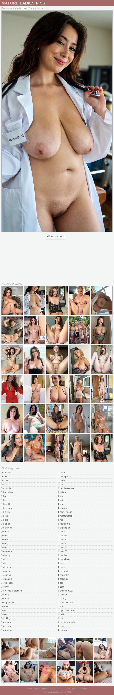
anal (4, 476)
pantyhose (64, 559)
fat (3, 610)
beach (5, 500)
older (61, 532)
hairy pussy (64, 476)
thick (61, 614)
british (5, 535)
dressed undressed (11, 591)
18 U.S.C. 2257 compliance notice (72, 689)
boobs (5, 532)
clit (3, 563)
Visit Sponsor (55, 236)
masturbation (65, 516)
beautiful (6, 504)
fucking (5, 618)
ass (4, 484)
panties (62, 555)
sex (60, 583)
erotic (5, 598)
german (6, 622)
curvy (5, 587)
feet (4, 614)
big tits (5, 512)
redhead (63, 571)
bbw (4, 496)
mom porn (64, 524)
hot (60, 484)
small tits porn (65, 602)
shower (62, 595)
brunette (6, 539)
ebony (5, 595)
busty (5, 543)
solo (61, 606)
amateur (6, 472)
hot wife (62, 630)
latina (61, 500)
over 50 (62, 547)
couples (6, 575)
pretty (61, 563)
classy (5, 559)
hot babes (7, 492)
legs (61, 504)
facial (4, 606)
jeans (61, 496)
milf (60, 520)
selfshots (63, 579)
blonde (5, 524)
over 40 (62, 543)
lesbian (62, 508)
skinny (62, 598)
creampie (6, 579)
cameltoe (6, 551)
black (4, 520)
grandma (6, 630)
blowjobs (6, 528)
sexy (61, 587)
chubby (5, 555)
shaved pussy (65, 591)
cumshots (7, 583)
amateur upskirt (66, 622)
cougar (5, 571)
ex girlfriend (8, 602)
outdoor (62, 535)
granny (62, 472)
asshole (6, 488)
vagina (62, 626)
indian (62, 492)
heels (61, 480)
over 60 (62, 551)
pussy (62, 567)
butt (4, 547)
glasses (6, 626)
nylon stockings (66, 610)
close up (6, 567)
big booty (6, 508)
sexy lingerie (65, 512)
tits (60, 618)
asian (5, 480)
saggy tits (63, 575)
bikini (4, 516)
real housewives (67, 488)
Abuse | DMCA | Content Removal (41, 689)
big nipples (64, 528)
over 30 (62, 539)
